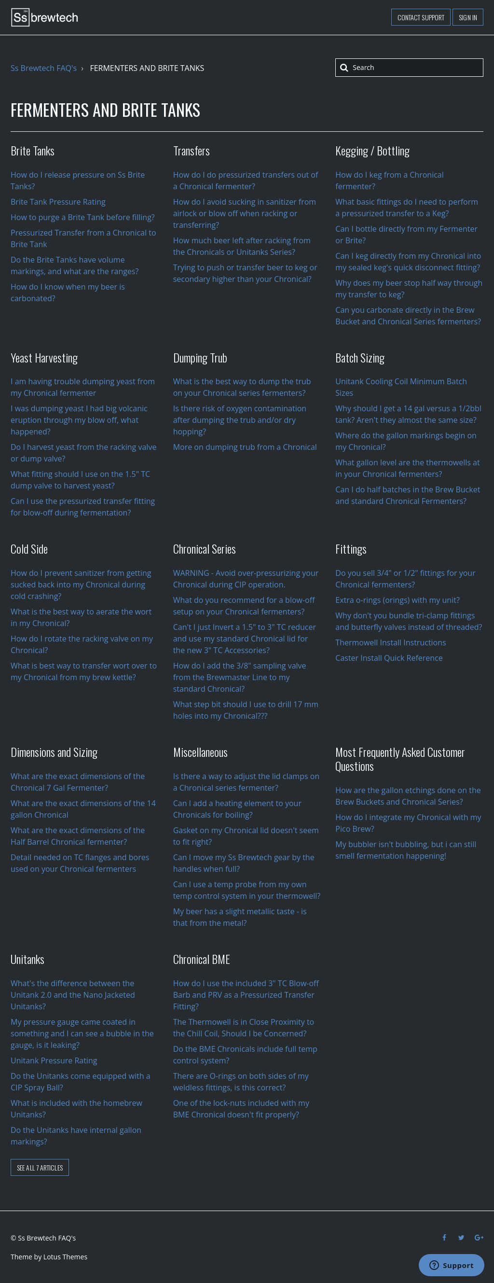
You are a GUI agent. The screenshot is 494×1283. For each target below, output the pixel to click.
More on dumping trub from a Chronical (245, 447)
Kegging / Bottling (372, 150)
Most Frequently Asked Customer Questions (400, 758)
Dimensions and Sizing (54, 751)
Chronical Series (204, 548)
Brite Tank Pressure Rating (58, 201)
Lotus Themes (65, 1256)
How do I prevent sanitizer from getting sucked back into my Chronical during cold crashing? (81, 584)
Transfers (191, 150)
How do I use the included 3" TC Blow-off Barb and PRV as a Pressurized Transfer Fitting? (246, 995)
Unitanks (27, 958)
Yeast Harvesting (44, 357)
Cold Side (29, 548)
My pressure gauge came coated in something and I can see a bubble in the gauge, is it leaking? (82, 1033)
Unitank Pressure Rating (54, 1060)
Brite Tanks (33, 150)
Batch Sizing (359, 357)
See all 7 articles (40, 1167)
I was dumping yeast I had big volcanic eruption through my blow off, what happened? (79, 420)
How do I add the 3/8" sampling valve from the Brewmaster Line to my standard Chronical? (239, 677)
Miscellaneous (200, 751)
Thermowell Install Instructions (390, 642)
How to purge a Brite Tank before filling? (83, 217)
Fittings (351, 548)
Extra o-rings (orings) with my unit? (397, 600)
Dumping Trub (200, 357)
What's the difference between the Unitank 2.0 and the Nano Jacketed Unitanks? (73, 995)
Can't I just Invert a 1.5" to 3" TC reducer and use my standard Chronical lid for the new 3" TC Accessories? (244, 638)
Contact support (421, 17)
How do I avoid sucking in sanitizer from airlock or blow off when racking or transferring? (244, 213)
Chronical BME (201, 958)
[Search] (409, 67)
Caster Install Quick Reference (388, 658)
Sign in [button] (468, 17)
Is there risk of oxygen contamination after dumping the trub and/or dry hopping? (239, 420)
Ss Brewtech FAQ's (44, 68)
